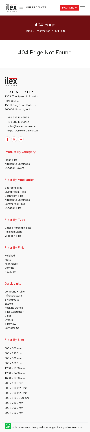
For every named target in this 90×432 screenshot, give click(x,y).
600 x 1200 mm (14, 353)
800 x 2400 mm (14, 402)
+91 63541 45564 (17, 117)
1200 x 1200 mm (15, 368)
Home (28, 30)
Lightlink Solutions (71, 427)
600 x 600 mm (13, 348)
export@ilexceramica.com (21, 130)
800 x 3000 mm (14, 407)
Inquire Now (69, 7)
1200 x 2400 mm (15, 373)
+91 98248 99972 (17, 121)
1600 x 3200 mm (15, 378)
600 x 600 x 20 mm (16, 388)
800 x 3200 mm (14, 412)
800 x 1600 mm (14, 363)
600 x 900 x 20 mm (16, 392)
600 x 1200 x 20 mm (17, 397)
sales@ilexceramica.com (20, 126)
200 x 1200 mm (14, 383)
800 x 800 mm (13, 358)
